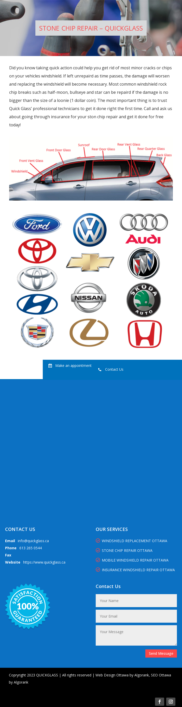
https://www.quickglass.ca (44, 562)
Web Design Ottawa (112, 675)
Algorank (141, 675)
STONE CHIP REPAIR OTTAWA (124, 550)
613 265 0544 (30, 547)
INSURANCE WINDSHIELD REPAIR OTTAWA (136, 569)
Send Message (161, 653)
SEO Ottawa (161, 675)
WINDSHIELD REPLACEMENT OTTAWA (131, 540)
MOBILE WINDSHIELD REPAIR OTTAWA (132, 560)
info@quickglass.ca (33, 540)
